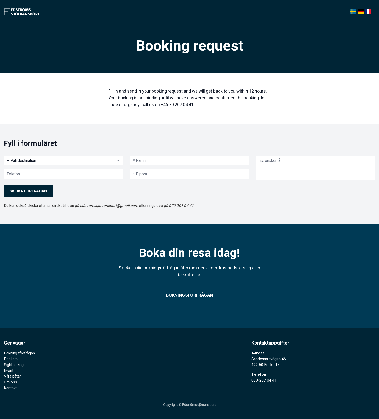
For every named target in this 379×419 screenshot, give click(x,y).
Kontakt (10, 388)
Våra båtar (12, 376)
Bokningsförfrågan (189, 295)
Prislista (11, 359)
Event (8, 371)
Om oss (10, 382)
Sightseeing (14, 365)
